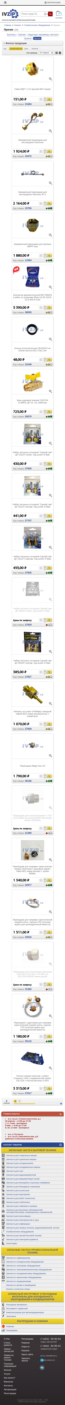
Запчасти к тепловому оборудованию (23, 1266)
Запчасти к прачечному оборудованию (23, 1277)
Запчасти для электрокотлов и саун (22, 1220)
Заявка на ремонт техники (8, 1357)
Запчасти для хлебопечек (18, 1202)
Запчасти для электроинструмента (22, 1239)
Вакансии (8, 1382)
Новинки (10, 1326)
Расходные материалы (16, 1304)
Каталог (17, 25)
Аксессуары (11, 1243)
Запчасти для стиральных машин (21, 1155)
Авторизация (53, 3)
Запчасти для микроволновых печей (22, 1179)
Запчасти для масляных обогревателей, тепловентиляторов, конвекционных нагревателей (29, 1211)
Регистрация (10, 1393)
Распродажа (11, 1330)
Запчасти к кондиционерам (18, 1281)
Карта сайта (27, 1354)
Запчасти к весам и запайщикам (21, 1285)
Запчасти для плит (14, 1171)
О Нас (7, 1339)
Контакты (8, 3)
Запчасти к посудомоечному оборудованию (26, 1273)
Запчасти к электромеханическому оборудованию (29, 1269)
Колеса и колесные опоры (18, 1289)
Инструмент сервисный (17, 1308)
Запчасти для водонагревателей (21, 1175)
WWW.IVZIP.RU (24, 1402)
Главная (7, 25)
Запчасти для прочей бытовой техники (24, 1235)
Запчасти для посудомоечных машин (23, 1167)
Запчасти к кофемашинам (18, 1258)
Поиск (50, 14)
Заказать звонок (25, 1359)
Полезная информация (10, 1365)
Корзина (25, 1350)
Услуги (7, 1374)
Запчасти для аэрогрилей (18, 1194)
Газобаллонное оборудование (20, 1232)
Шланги (27, 38)
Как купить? (9, 1378)
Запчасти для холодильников (19, 1163)
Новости (25, 1347)
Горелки (21, 34)
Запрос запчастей (9, 1350)
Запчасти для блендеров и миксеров (23, 1186)
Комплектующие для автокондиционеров (25, 1312)
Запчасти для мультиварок (18, 1216)
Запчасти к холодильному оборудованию (25, 1262)
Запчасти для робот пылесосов (20, 1198)
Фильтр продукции (16, 43)
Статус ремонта (8, 1344)
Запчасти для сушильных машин (21, 1159)
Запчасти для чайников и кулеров (21, 1206)
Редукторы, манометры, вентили (43, 34)
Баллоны (11, 34)
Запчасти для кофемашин (18, 1224)
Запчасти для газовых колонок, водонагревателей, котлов (32, 1228)
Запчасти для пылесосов (17, 1190)
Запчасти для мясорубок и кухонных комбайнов (28, 1183)
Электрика (11, 1316)
